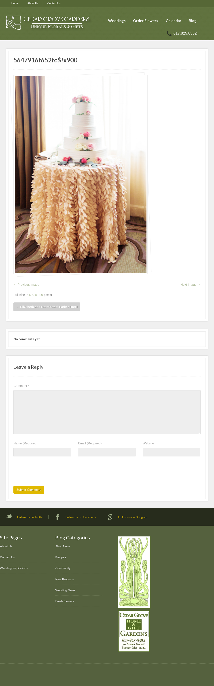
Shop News (62, 546)
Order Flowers (145, 20)
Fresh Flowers (64, 601)
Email (90, 443)
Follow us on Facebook (81, 517)
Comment (21, 386)
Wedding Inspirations (14, 568)
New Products (64, 579)
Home (15, 3)
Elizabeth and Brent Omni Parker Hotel (47, 307)
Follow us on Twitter (30, 517)
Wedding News (65, 590)
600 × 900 (36, 295)
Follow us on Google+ (132, 517)
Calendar (173, 20)
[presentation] (47, 472)
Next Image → (190, 284)
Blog (193, 20)
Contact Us (54, 3)
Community (62, 568)
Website (148, 443)
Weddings (117, 20)
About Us (32, 3)
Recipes (60, 557)
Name (25, 443)
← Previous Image (26, 284)
